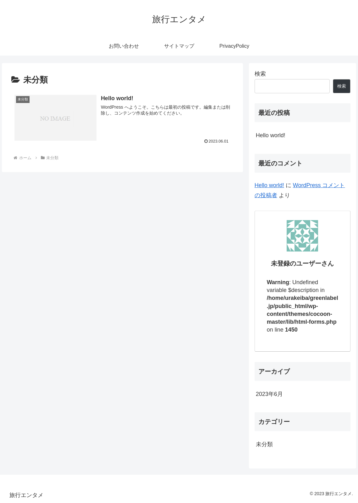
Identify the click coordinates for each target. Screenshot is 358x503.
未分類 (264, 444)
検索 (260, 74)
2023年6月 (269, 394)
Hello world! (270, 135)
